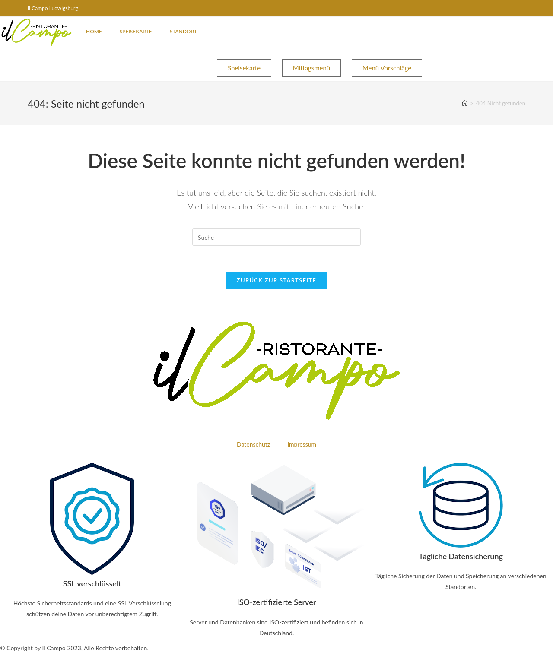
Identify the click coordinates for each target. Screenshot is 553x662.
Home (94, 31)
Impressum (301, 444)
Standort (183, 31)
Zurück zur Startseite (276, 280)
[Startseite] (464, 103)
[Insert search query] (276, 237)
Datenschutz (253, 444)
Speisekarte (136, 31)
